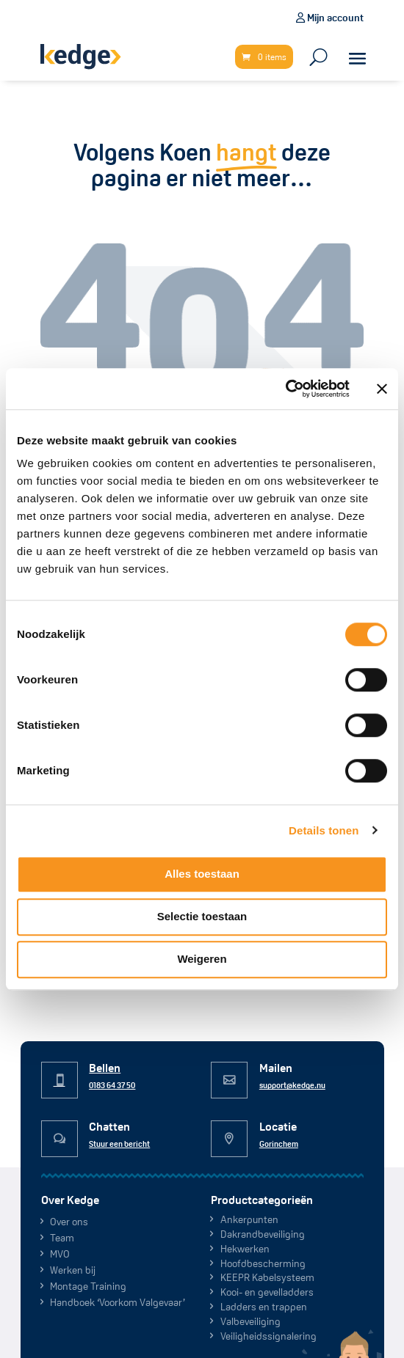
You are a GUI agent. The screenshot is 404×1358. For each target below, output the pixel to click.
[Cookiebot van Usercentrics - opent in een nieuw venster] (285, 388)
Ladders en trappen (263, 1306)
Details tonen (323, 830)
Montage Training (88, 1286)
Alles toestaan (202, 873)
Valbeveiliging (250, 1321)
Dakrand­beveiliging (262, 1234)
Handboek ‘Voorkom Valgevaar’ (117, 1302)
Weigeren (201, 959)
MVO (60, 1253)
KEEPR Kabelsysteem (267, 1277)
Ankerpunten (249, 1219)
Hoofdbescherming (263, 1263)
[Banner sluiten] (382, 388)
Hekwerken (245, 1248)
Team (62, 1237)
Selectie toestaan (202, 916)
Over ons (69, 1221)
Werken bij (72, 1270)
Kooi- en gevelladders (267, 1292)
